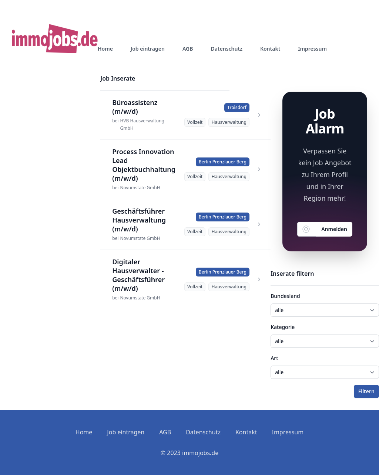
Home (105, 48)
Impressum (312, 48)
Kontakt (270, 48)
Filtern (366, 391)
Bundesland (285, 295)
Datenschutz (226, 48)
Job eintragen (148, 48)
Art (274, 358)
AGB (187, 48)
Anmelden (334, 229)
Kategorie (283, 326)
